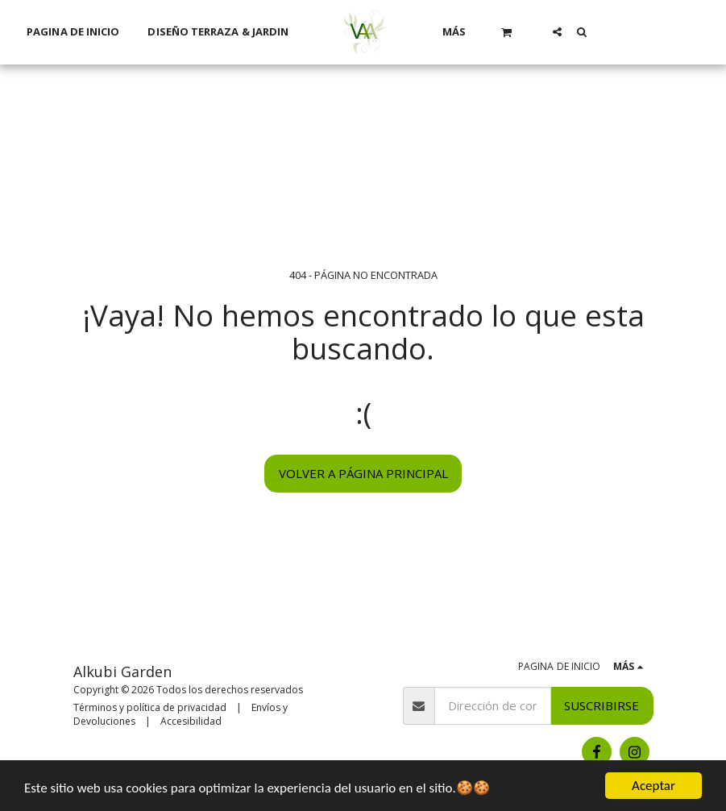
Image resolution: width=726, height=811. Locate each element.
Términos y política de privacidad (149, 707)
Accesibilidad (191, 721)
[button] (507, 32)
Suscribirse (601, 705)
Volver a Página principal (363, 473)
